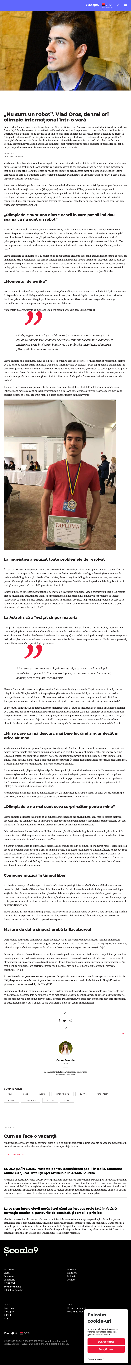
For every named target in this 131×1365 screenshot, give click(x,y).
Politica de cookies (76, 1311)
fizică (66, 1100)
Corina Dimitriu (65, 1060)
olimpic (41, 1094)
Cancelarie (9, 1279)
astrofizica (102, 1094)
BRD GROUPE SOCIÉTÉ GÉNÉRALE (52, 1344)
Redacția (71, 1276)
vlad (10, 1094)
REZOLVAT (9, 1283)
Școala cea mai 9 (13, 1286)
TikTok (8, 1315)
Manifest (72, 1272)
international (62, 1094)
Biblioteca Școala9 (13, 1290)
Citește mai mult (17, 1154)
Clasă (7, 1272)
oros (25, 1094)
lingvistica (31, 1100)
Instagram (9, 1311)
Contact (71, 1279)
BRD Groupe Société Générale (27, 1341)
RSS (6, 1318)
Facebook (9, 1308)
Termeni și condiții (77, 1308)
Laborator (9, 1276)
